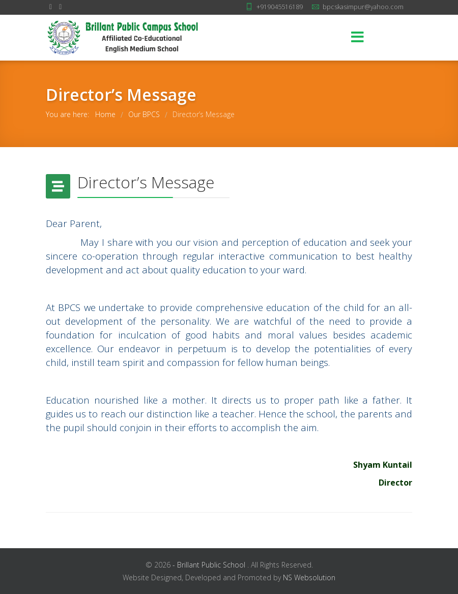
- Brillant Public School (210, 565)
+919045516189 (279, 7)
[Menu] (358, 38)
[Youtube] (60, 6)
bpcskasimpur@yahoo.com (363, 7)
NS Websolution (309, 577)
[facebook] (50, 6)
